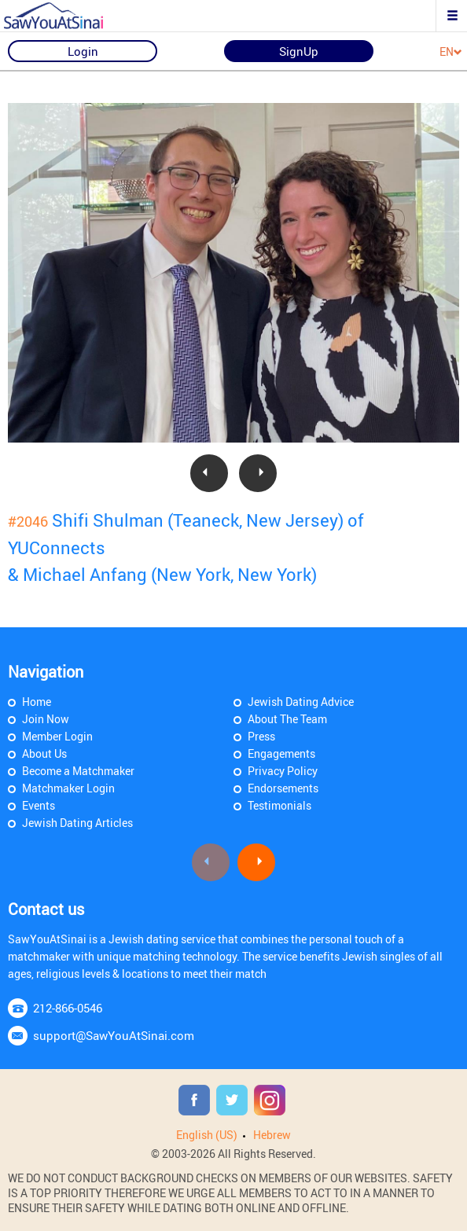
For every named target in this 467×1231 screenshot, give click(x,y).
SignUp (298, 51)
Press (261, 736)
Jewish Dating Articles (77, 822)
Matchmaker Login (68, 788)
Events (38, 805)
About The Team (287, 718)
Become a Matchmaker (78, 770)
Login (83, 51)
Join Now (45, 718)
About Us (44, 753)
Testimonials (279, 805)
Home (36, 701)
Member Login (57, 736)
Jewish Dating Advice (301, 701)
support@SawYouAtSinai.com (113, 1035)
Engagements (281, 753)
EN (450, 52)
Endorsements (283, 788)
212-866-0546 (67, 1008)
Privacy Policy (283, 770)
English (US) (206, 1134)
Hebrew (272, 1134)
